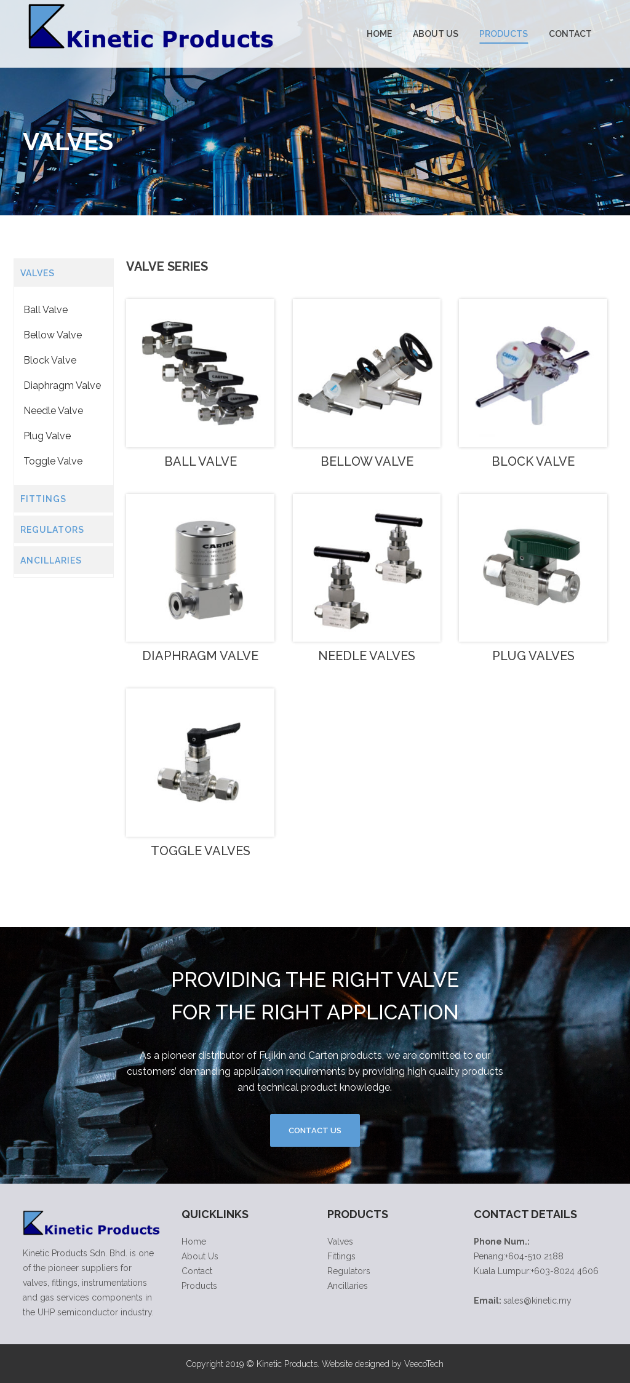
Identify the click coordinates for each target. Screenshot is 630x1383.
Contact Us (315, 1130)
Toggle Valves (200, 850)
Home (193, 1241)
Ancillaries (347, 1286)
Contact (196, 1271)
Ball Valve (45, 310)
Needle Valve (53, 410)
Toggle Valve (52, 461)
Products (199, 1286)
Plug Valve (47, 436)
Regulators (348, 1271)
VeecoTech (424, 1364)
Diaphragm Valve (62, 385)
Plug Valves (533, 655)
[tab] (63, 273)
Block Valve (49, 360)
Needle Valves (366, 655)
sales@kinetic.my (537, 1300)
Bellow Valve (52, 335)
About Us (199, 1256)
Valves (340, 1241)
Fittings (341, 1256)
